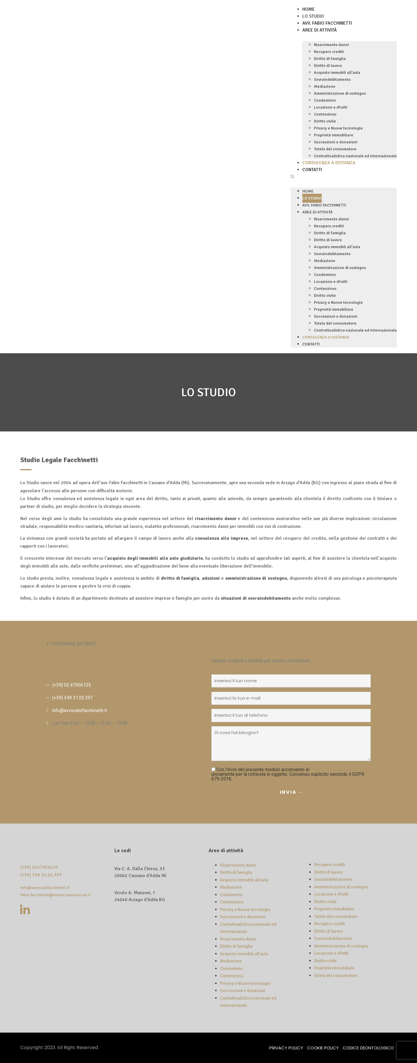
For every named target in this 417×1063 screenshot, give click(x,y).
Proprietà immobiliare (333, 135)
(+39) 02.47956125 (71, 685)
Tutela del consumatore (335, 149)
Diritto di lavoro (328, 65)
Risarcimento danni (331, 44)
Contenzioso (325, 114)
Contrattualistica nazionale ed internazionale (355, 155)
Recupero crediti (329, 51)
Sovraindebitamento (332, 79)
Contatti (312, 170)
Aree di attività (319, 30)
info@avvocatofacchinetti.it (79, 710)
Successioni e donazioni (335, 142)
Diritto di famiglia (330, 58)
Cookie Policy (323, 1048)
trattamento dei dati (333, 769)
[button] (344, 176)
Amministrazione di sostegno (340, 93)
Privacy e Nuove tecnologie (338, 128)
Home (308, 9)
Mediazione (324, 86)
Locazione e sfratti (331, 107)
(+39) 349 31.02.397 (72, 697)
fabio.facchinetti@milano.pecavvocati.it (55, 894)
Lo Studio (313, 16)
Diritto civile (325, 121)
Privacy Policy (286, 1048)
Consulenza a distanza (328, 163)
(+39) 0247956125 (39, 867)
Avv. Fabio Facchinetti (327, 23)
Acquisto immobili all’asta (337, 72)
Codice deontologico (368, 1048)
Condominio (325, 100)
